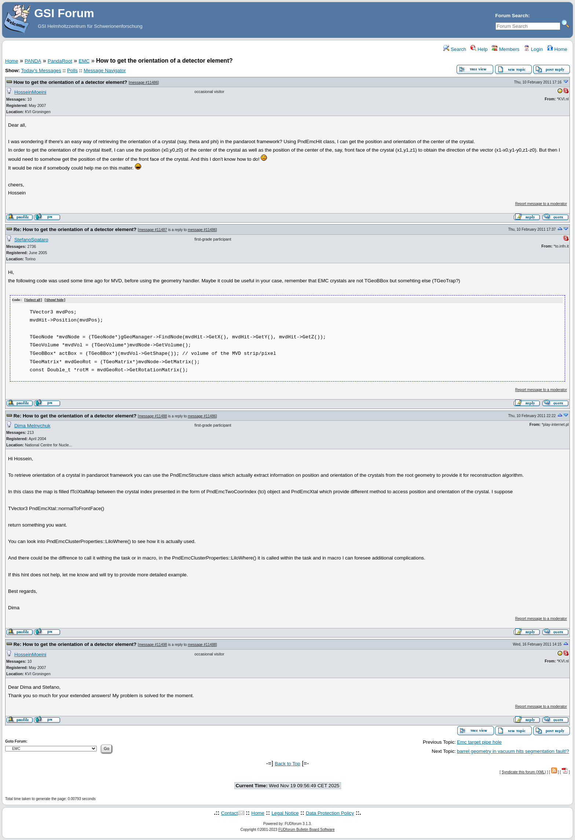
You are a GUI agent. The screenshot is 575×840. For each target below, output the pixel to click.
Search (454, 49)
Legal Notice (285, 813)
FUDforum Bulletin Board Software (306, 829)
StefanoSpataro (31, 239)
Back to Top (287, 763)
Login (533, 49)
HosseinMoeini (30, 92)
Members (505, 49)
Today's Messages (41, 70)
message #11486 (143, 83)
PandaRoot (60, 61)
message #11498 (153, 644)
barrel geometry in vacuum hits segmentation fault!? (513, 751)
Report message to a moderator (541, 204)
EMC (84, 61)
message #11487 (153, 230)
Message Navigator (105, 70)
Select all (33, 300)
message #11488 (153, 416)
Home (557, 49)
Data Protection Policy (330, 813)
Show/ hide (55, 300)
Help (479, 49)
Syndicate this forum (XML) (524, 772)
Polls (72, 70)
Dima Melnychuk (32, 425)
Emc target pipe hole (479, 741)
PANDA (33, 61)
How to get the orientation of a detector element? (70, 82)
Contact (229, 813)
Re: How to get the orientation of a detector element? (75, 229)
